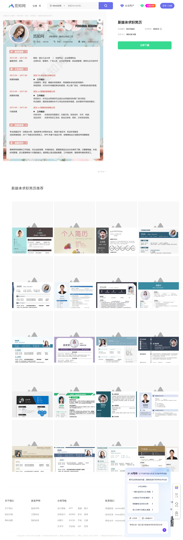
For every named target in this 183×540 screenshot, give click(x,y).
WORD (72, 514)
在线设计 (61, 514)
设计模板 (61, 508)
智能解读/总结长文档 (143, 503)
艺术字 (60, 526)
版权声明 (35, 508)
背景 (86, 526)
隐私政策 (35, 520)
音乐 (80, 514)
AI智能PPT (147, 518)
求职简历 (33, 16)
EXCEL (72, 520)
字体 (80, 520)
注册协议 (35, 514)
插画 (86, 514)
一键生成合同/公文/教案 (143, 491)
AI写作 (133, 518)
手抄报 (72, 526)
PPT (71, 508)
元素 (86, 520)
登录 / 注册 (167, 6)
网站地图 (9, 520)
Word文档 (20, 16)
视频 (80, 508)
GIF (79, 526)
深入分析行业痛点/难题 (143, 509)
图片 (86, 508)
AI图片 (60, 520)
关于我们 (9, 508)
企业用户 (127, 5)
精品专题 (9, 514)
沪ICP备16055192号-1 (50, 536)
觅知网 (12, 16)
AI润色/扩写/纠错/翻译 (143, 497)
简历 (26, 16)
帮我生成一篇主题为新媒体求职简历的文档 (146, 527)
